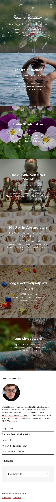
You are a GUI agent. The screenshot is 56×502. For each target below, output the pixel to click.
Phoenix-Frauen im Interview (16, 434)
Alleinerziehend (17, 32)
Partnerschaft (41, 32)
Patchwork (23, 35)
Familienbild (30, 32)
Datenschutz (6, 497)
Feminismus (20, 89)
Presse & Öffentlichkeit (13, 451)
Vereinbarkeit (28, 250)
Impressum (17, 497)
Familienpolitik (41, 244)
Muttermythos (12, 196)
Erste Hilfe (7, 440)
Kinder (28, 89)
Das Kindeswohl (28, 339)
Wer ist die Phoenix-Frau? (14, 446)
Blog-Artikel (8, 428)
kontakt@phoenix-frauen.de (14, 415)
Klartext (44, 193)
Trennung (33, 35)
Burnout (30, 87)
